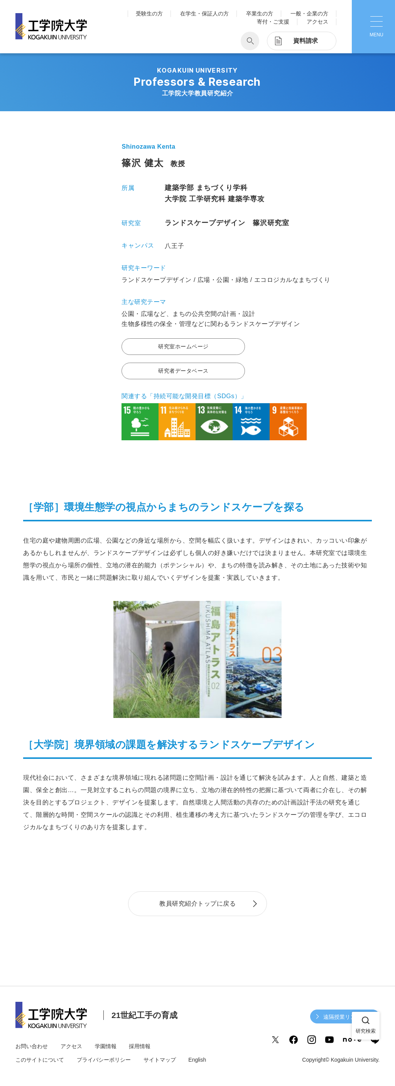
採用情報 (139, 1046)
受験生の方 (149, 13)
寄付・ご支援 (273, 22)
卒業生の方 (259, 13)
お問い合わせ (31, 1046)
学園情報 (105, 1046)
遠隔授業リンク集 (344, 1017)
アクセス (317, 22)
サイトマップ (159, 1060)
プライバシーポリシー (104, 1060)
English (197, 1060)
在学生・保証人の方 (204, 13)
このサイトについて (39, 1060)
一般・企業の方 (309, 13)
